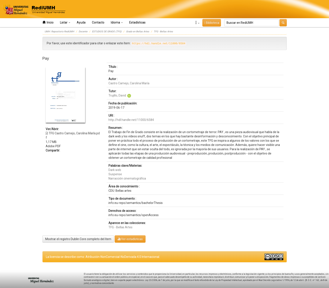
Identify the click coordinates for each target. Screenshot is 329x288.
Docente (83, 31)
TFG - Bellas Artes (163, 31)
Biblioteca (211, 22)
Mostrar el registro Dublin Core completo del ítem (78, 239)
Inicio (48, 22)
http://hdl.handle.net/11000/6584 (131, 120)
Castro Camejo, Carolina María (128, 83)
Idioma (117, 22)
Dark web (114, 170)
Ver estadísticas (130, 239)
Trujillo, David (117, 95)
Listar (65, 22)
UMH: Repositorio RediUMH (59, 31)
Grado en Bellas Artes (137, 31)
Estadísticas (137, 22)
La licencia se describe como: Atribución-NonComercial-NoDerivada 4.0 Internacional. (103, 256)
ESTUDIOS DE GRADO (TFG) (107, 31)
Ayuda (81, 22)
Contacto (98, 22)
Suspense (115, 174)
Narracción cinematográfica (127, 178)
